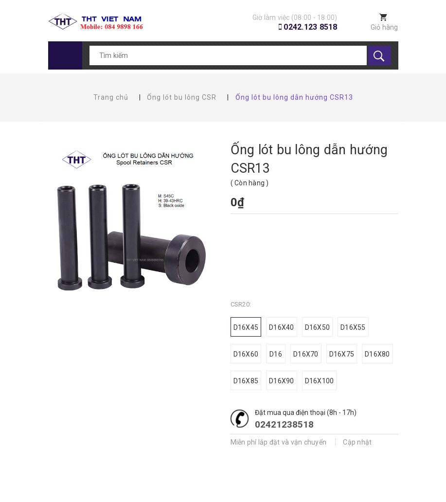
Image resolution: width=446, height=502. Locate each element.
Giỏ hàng (384, 27)
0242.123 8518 (310, 27)
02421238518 (284, 424)
